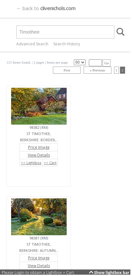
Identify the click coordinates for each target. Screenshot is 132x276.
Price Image (39, 147)
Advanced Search (32, 44)
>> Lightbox (31, 162)
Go (106, 63)
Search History (66, 44)
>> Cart (50, 162)
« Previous (97, 70)
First (67, 70)
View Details (39, 155)
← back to (45, 8)
